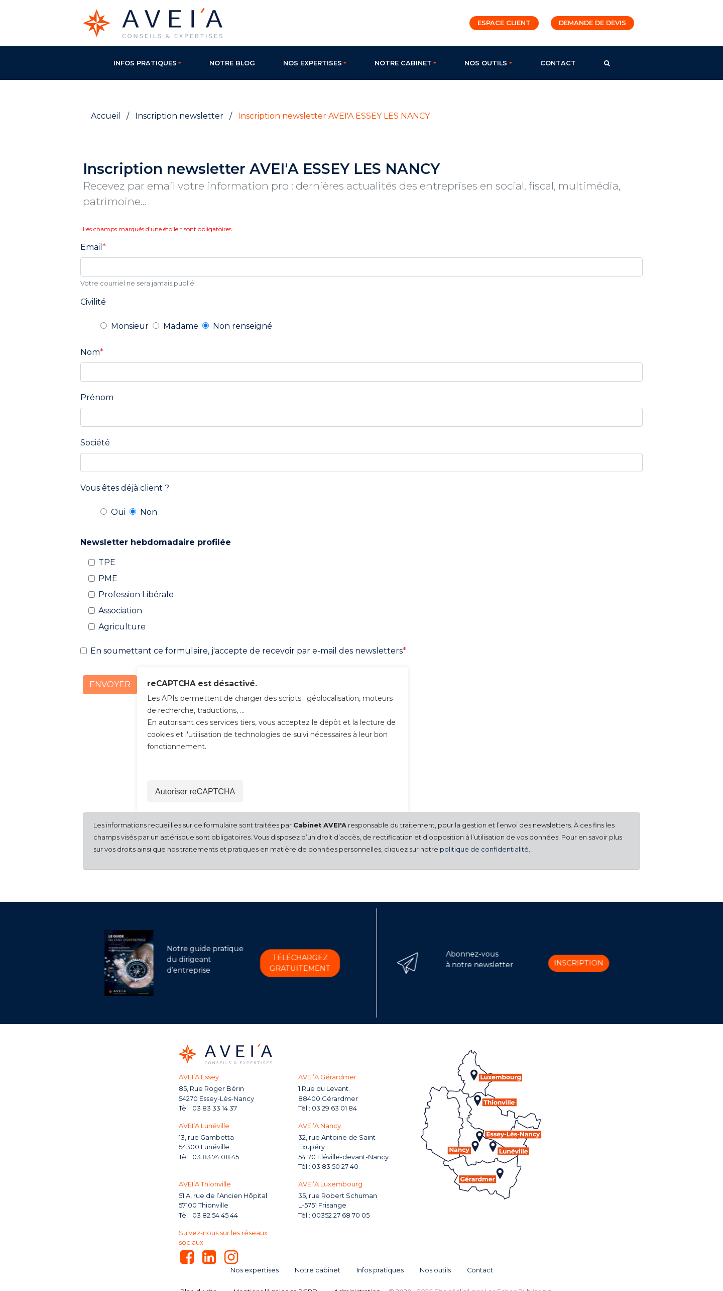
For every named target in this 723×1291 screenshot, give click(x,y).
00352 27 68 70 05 (341, 1215)
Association (120, 610)
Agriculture (122, 626)
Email (91, 247)
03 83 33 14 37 (214, 1108)
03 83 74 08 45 (215, 1157)
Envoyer (110, 684)
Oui (118, 512)
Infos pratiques (145, 63)
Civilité (93, 302)
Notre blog (232, 63)
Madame (180, 326)
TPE (106, 562)
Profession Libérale (136, 594)
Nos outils (485, 63)
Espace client (504, 23)
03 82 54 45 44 (215, 1215)
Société (95, 442)
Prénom (96, 397)
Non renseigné (242, 326)
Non (148, 512)
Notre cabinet (403, 63)
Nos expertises (312, 63)
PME (107, 578)
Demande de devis (592, 23)
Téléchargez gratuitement (271, 963)
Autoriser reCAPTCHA (195, 791)
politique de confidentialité (484, 849)
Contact (558, 63)
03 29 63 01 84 (334, 1108)
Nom (90, 352)
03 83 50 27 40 (335, 1166)
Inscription (549, 963)
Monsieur (130, 326)
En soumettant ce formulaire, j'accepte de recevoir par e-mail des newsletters (246, 651)
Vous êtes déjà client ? (124, 488)
